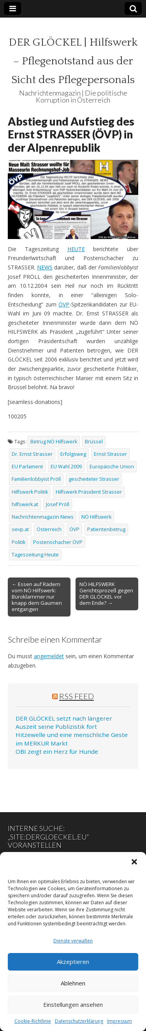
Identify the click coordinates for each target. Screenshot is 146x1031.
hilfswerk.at (25, 504)
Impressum (119, 1021)
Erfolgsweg (73, 454)
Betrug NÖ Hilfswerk (53, 441)
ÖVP (63, 304)
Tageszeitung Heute (35, 554)
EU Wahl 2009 (66, 466)
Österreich (49, 529)
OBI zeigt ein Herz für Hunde (57, 751)
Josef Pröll (57, 504)
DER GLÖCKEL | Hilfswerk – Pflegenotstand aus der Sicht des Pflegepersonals (73, 61)
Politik (18, 542)
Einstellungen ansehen (73, 1004)
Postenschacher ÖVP (58, 542)
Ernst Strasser (110, 454)
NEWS (45, 267)
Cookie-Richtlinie (32, 1021)
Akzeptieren (73, 961)
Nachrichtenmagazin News (43, 517)
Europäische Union (112, 466)
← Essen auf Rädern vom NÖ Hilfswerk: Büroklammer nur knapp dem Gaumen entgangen (37, 597)
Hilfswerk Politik (30, 492)
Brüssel (94, 441)
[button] (134, 862)
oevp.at (20, 529)
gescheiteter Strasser (94, 479)
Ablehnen (73, 983)
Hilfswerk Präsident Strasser (89, 492)
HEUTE (76, 249)
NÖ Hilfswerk (96, 517)
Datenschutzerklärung (79, 1021)
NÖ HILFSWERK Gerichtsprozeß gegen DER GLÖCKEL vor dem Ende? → (106, 593)
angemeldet (49, 656)
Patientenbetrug (106, 529)
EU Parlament (27, 466)
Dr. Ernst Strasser (32, 454)
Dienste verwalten (73, 940)
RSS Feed (76, 696)
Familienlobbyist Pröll (36, 479)
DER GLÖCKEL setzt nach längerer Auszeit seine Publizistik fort (64, 722)
